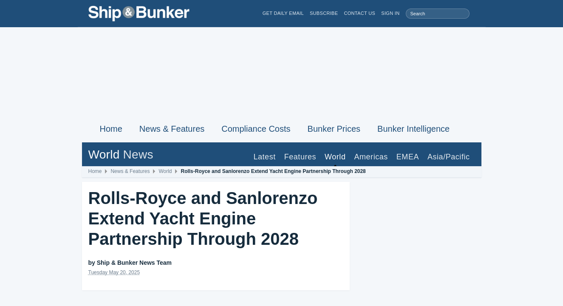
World (335, 157)
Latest (264, 157)
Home (111, 128)
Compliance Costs (255, 128)
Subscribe (324, 13)
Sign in (390, 13)
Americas (371, 157)
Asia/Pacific (448, 157)
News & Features (171, 128)
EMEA (407, 157)
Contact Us (359, 13)
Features (300, 157)
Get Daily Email (283, 13)
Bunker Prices (334, 128)
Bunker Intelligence (413, 128)
